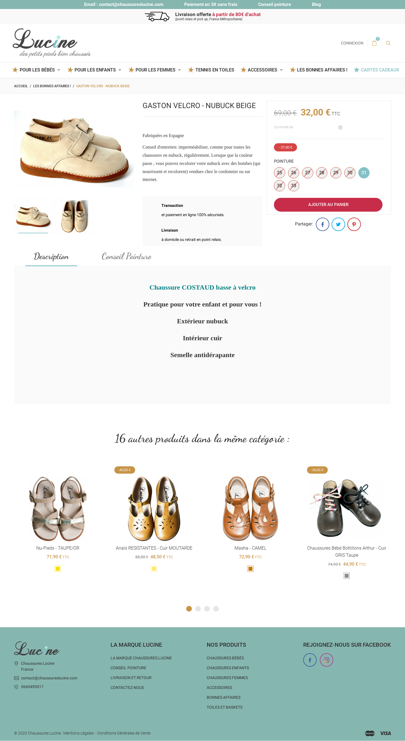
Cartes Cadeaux (380, 70)
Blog (316, 4)
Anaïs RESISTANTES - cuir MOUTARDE (154, 548)
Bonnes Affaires (223, 697)
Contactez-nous (127, 688)
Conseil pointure (274, 4)
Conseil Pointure (126, 256)
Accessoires (219, 688)
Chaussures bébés (225, 658)
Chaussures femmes (227, 678)
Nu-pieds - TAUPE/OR (57, 548)
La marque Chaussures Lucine (141, 658)
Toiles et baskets (224, 707)
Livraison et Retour (131, 678)
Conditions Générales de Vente (123, 733)
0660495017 (32, 687)
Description (51, 256)
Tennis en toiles (214, 70)
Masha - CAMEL (250, 548)
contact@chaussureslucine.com (131, 4)
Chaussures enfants (228, 668)
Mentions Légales (78, 733)
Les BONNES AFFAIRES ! (322, 70)
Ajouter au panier (328, 204)
